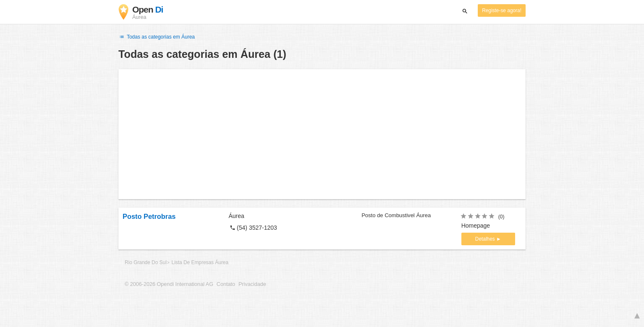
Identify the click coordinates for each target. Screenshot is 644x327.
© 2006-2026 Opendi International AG (169, 284)
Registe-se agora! (501, 10)
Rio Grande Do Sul (146, 262)
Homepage (475, 225)
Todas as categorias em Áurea (156, 37)
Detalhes (485, 239)
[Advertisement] (322, 134)
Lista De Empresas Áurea (200, 262)
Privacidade (252, 284)
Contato (226, 284)
